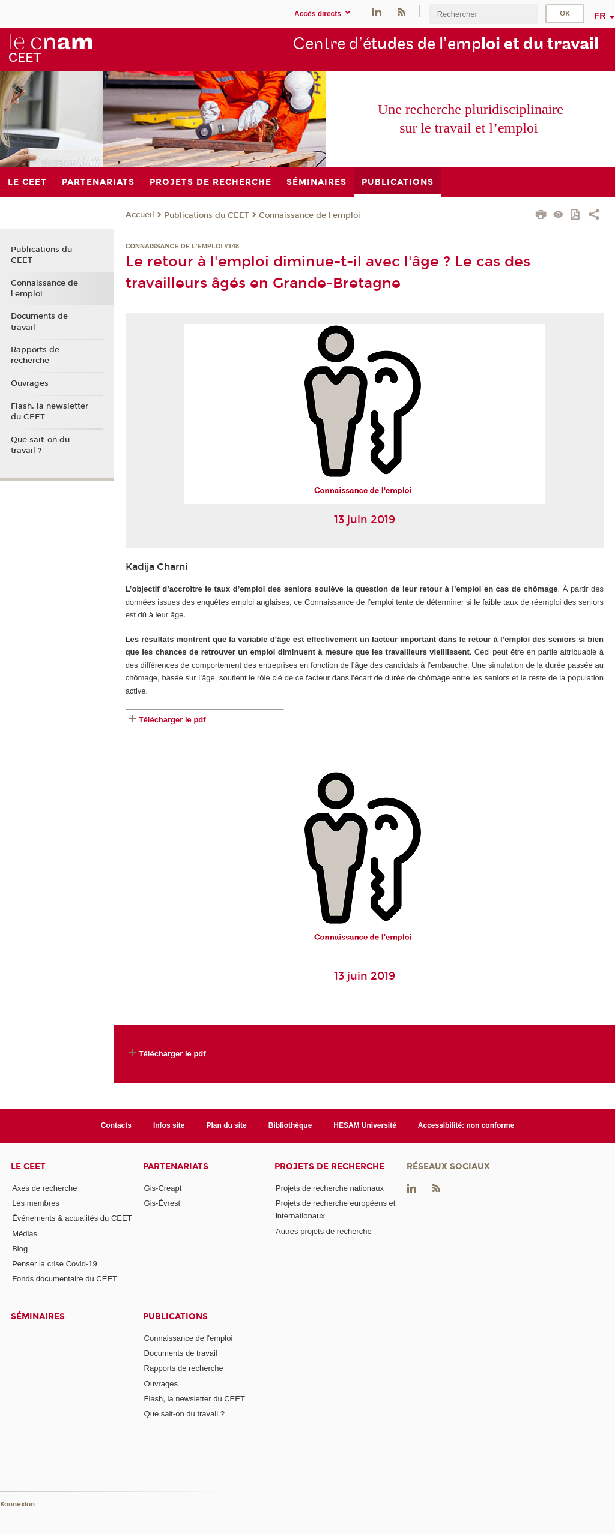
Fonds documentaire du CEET (64, 1278)
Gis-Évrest (162, 1203)
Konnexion (17, 1504)
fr (600, 15)
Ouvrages (30, 383)
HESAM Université (364, 1125)
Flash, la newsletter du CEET (49, 411)
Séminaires (38, 1316)
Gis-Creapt (163, 1188)
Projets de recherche (329, 1166)
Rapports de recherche (35, 355)
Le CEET (28, 1166)
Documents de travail (39, 321)
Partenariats (175, 1166)
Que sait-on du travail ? (40, 445)
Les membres (35, 1203)
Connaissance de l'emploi (309, 215)
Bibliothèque (290, 1125)
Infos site (169, 1125)
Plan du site (227, 1125)
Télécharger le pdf (172, 719)
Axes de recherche (44, 1188)
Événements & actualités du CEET (72, 1218)
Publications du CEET (206, 215)
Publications (175, 1316)
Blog (20, 1248)
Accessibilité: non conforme (466, 1125)
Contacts (116, 1125)
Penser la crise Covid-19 (54, 1263)
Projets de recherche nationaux (330, 1188)
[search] (483, 14)
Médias (24, 1233)
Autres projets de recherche (324, 1231)
